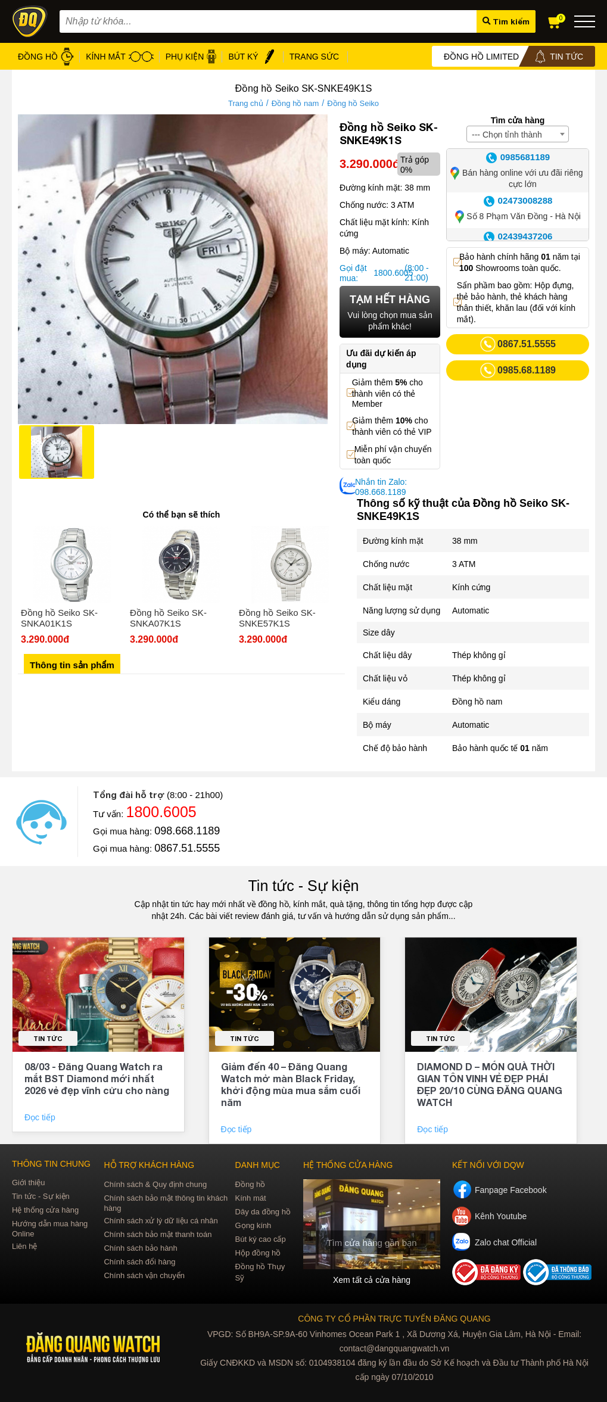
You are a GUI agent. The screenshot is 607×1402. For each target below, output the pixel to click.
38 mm (465, 541)
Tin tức (48, 1038)
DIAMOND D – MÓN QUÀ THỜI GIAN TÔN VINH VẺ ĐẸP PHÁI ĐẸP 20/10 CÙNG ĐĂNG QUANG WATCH (489, 1084)
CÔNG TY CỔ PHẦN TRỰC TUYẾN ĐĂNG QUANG (394, 1318)
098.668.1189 (187, 831)
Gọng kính (253, 1225)
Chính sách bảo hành (140, 1248)
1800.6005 (387, 273)
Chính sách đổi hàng (139, 1261)
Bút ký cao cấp (260, 1239)
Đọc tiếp (41, 1117)
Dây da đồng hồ (263, 1211)
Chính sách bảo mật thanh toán (157, 1234)
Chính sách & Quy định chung (155, 1184)
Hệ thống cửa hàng (45, 1209)
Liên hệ (24, 1246)
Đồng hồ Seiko (353, 103)
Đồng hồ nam (295, 103)
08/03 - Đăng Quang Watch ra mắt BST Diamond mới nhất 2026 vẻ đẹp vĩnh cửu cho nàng (96, 1078)
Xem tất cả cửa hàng (371, 1280)
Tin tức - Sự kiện (303, 885)
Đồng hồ (250, 1184)
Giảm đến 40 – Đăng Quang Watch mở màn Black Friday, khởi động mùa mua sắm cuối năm (290, 1084)
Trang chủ (245, 103)
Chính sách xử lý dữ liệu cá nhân (160, 1220)
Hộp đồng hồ (258, 1252)
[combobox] (517, 134)
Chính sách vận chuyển (144, 1275)
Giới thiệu (28, 1182)
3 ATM (463, 564)
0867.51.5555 (187, 848)
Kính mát (250, 1198)
